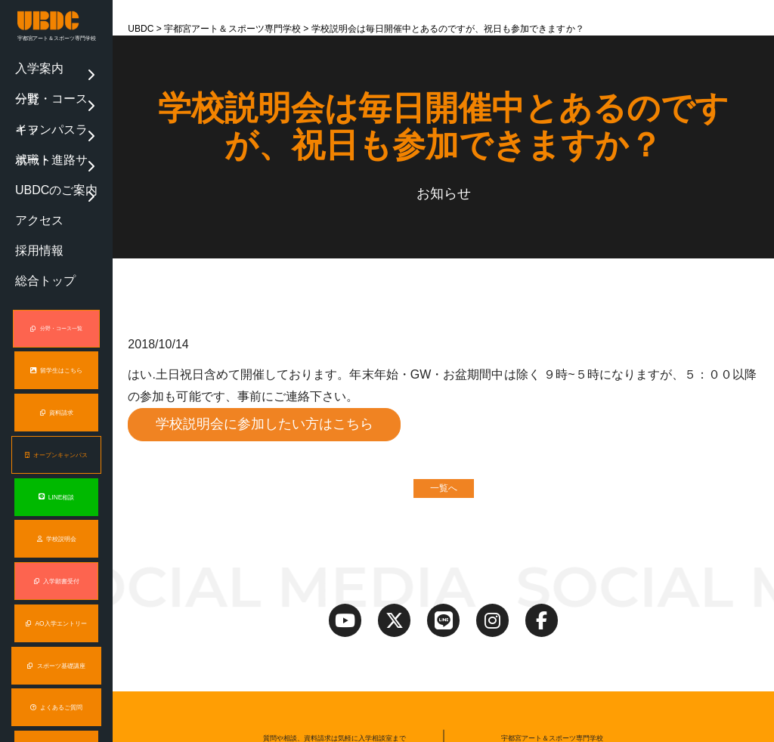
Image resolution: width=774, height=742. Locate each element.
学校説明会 (56, 424)
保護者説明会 (56, 633)
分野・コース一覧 (40, 78)
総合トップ (30, 174)
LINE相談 (56, 382)
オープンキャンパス (56, 340)
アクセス (26, 142)
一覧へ (443, 489)
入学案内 (26, 62)
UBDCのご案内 (35, 126)
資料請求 (57, 298)
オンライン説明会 (56, 675)
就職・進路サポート (43, 110)
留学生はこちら (56, 257)
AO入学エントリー (56, 508)
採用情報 (26, 158)
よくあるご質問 (56, 591)
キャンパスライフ (40, 93)
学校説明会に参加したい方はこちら (265, 424)
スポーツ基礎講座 (56, 549)
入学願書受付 (56, 465)
